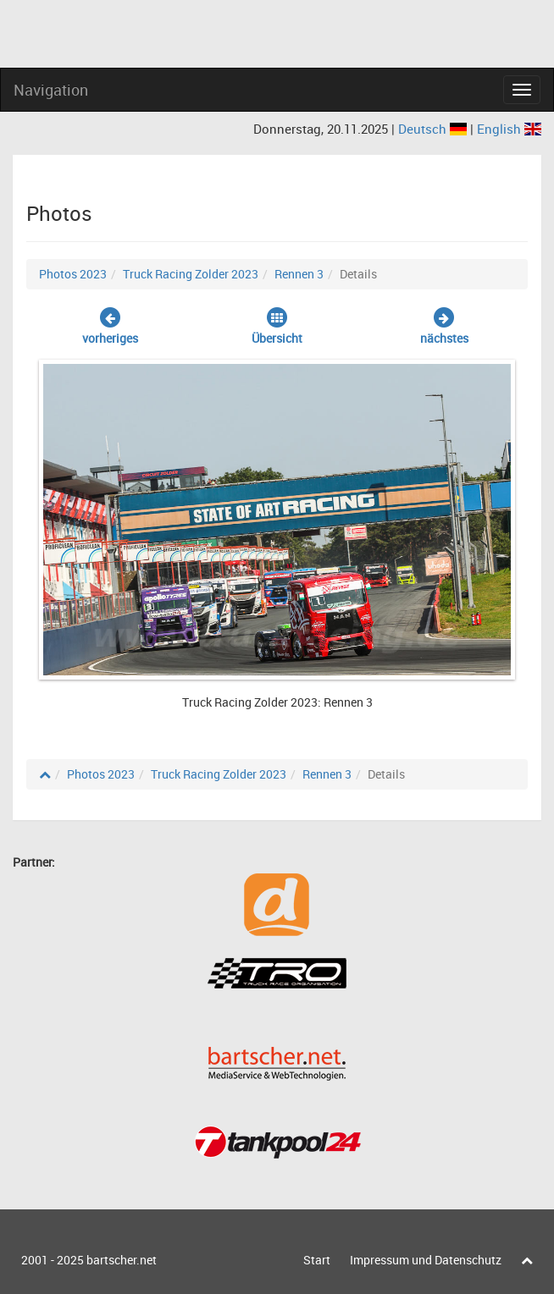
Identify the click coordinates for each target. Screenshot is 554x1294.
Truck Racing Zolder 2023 (190, 274)
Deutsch (434, 128)
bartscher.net (121, 1260)
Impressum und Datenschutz (425, 1260)
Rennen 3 (299, 274)
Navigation (51, 90)
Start (316, 1260)
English (509, 128)
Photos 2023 (73, 274)
